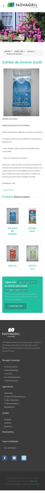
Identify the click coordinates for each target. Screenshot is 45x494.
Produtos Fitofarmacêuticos (14, 396)
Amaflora (7, 423)
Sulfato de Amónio (14, 54)
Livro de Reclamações (12, 377)
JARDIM (7, 51)
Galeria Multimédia (11, 370)
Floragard (7, 419)
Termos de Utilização (13, 484)
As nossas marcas (11, 367)
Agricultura (8, 393)
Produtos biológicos (11, 403)
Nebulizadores (9, 407)
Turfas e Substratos (11, 400)
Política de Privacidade (31, 484)
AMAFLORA (18, 51)
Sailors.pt (33, 481)
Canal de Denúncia (11, 381)
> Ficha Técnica (8, 190)
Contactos (8, 374)
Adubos (30, 51)
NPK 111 (13, 266)
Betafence (8, 426)
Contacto (16, 306)
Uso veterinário (10, 448)
